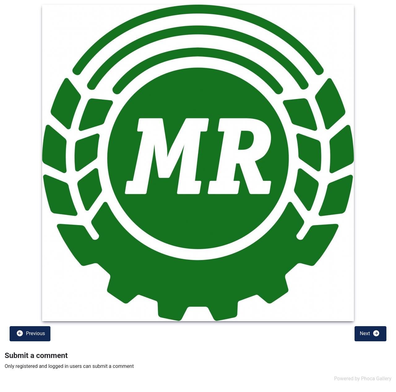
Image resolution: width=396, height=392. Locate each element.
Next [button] (370, 333)
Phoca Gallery (376, 378)
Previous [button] (30, 333)
